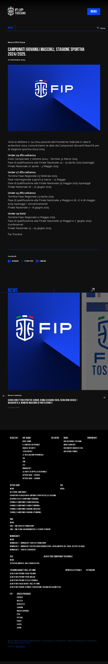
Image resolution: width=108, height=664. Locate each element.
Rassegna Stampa (70, 451)
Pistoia (20, 617)
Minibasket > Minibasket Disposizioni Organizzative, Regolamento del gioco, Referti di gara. (47, 546)
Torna (101, 28)
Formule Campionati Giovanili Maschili (25, 509)
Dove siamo (27, 441)
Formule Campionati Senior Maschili (24, 502)
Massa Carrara (23, 611)
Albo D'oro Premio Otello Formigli (24, 580)
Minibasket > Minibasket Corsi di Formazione (28, 543)
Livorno (20, 607)
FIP (11, 593)
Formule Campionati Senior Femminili (25, 505)
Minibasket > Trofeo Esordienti (23, 549)
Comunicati (92, 437)
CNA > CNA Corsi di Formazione (22, 526)
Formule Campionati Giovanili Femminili (25, 512)
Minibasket (27, 468)
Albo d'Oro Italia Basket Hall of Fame (25, 583)
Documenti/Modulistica (73, 448)
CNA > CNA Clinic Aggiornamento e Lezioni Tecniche (30, 529)
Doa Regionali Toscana (73, 441)
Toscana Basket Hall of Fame (23, 570)
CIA (24, 458)
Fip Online (90, 570)
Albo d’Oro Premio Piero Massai (22, 577)
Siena (19, 627)
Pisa (18, 614)
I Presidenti (27, 451)
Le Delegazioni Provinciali (33, 455)
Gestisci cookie (25, 643)
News (66, 437)
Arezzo (20, 600)
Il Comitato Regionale (31, 444)
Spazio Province (24, 593)
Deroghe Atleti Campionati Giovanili (24, 499)
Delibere (55, 437)
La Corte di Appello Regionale (35, 471)
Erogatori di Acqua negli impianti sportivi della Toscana (33, 495)
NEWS (10, 27)
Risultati (14, 437)
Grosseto (21, 604)
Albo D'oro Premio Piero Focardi (23, 573)
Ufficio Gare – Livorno (31, 478)
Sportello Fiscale (73, 570)
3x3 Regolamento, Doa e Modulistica (24, 563)
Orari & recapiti (29, 448)
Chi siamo (27, 437)
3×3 (24, 465)
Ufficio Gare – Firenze (31, 475)
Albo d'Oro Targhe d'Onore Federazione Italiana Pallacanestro (35, 587)
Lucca (19, 624)
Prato (19, 621)
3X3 (11, 556)
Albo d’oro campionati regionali (58, 556)
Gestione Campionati (18, 492)
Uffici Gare (15, 485)
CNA (24, 461)
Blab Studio (20, 646)
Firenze (20, 597)
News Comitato (70, 444)
